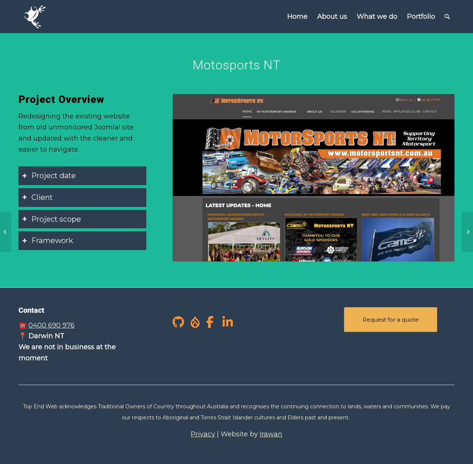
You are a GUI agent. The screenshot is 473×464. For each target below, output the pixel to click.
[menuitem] (297, 16)
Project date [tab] (49, 175)
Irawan (271, 434)
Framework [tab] (47, 240)
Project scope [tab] (51, 219)
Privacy (203, 434)
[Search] (447, 16)
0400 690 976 (51, 325)
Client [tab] (37, 197)
